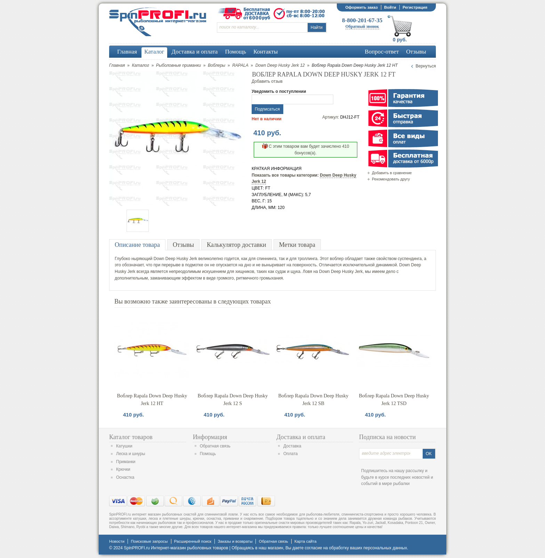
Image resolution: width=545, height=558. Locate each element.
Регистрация (414, 7)
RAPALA (240, 65)
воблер (337, 258)
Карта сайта (305, 541)
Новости (116, 541)
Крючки (123, 469)
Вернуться (426, 66)
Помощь (208, 453)
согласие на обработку (327, 547)
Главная (117, 65)
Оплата (290, 453)
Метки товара (297, 244)
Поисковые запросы (149, 541)
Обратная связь (215, 446)
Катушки (124, 446)
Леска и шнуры (130, 453)
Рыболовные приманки (178, 65)
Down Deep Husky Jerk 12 (280, 65)
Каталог (140, 65)
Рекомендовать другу (391, 179)
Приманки (126, 461)
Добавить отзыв (267, 81)
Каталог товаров (131, 437)
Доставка (292, 446)
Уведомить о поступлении (279, 91)
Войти (390, 7)
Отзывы (183, 244)
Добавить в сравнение (392, 173)
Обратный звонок (362, 26)
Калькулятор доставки (236, 244)
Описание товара (137, 244)
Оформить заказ (361, 7)
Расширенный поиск (192, 541)
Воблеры (216, 65)
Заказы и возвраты (235, 541)
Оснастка (125, 477)
